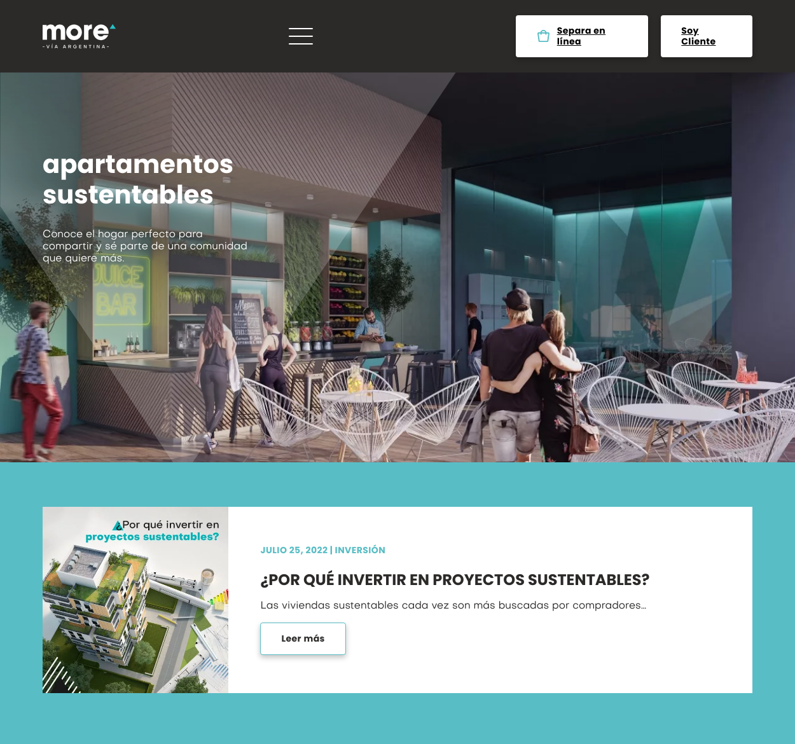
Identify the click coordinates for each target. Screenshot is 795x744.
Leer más (302, 638)
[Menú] (301, 36)
